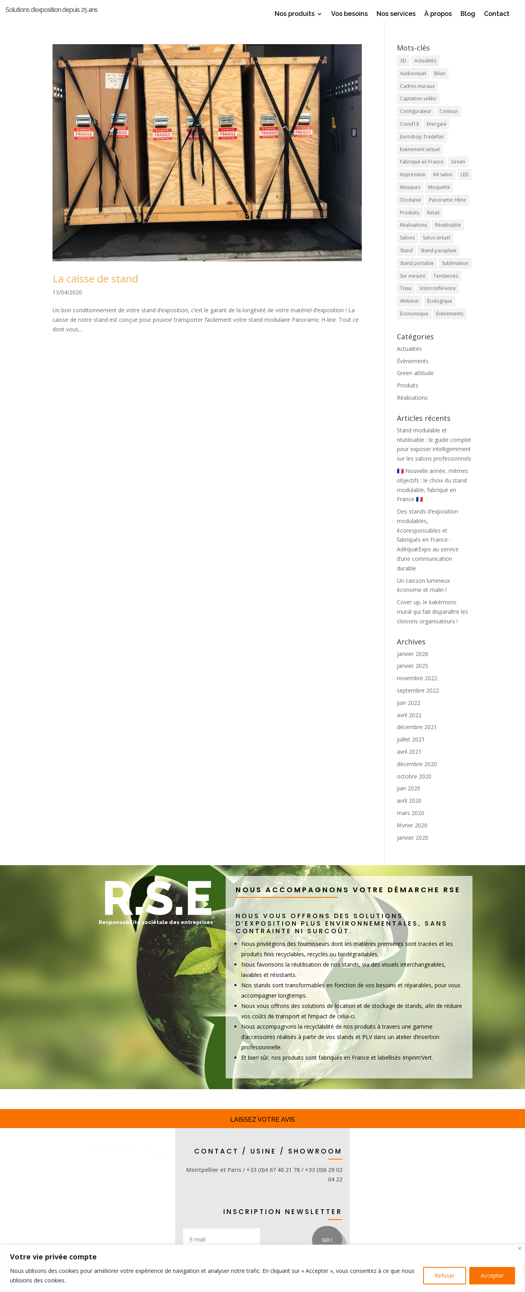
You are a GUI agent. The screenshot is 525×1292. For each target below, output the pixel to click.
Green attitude (415, 385)
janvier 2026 (412, 665)
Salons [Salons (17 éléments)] (407, 249)
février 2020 (412, 837)
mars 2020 (410, 825)
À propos (438, 14)
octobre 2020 (414, 788)
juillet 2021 (411, 751)
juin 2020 (408, 800)
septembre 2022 (418, 702)
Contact (496, 14)
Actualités (409, 360)
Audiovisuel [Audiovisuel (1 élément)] (413, 85)
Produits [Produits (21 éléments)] (409, 224)
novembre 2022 (417, 690)
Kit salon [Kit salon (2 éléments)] (443, 186)
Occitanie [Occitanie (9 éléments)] (410, 211)
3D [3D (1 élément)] (403, 72)
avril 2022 (409, 727)
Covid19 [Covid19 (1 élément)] (409, 135)
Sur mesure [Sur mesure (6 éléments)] (412, 287)
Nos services (396, 14)
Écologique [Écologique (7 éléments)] (439, 312)
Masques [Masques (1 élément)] (410, 199)
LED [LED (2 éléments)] (465, 186)
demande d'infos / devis (112, 1239)
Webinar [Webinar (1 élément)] (409, 312)
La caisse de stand (95, 290)
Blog (468, 14)
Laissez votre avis (262, 1131)
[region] (262, 1268)
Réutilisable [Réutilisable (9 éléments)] (448, 237)
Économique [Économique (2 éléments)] (414, 325)
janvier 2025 (412, 678)
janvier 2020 (412, 849)
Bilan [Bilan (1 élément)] (439, 85)
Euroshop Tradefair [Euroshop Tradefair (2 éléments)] (422, 148)
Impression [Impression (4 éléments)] (412, 186)
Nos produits (294, 14)
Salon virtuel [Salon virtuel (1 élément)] (436, 249)
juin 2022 (408, 714)
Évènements (413, 373)
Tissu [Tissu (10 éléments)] (406, 300)
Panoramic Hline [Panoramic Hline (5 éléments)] (447, 211)
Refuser (445, 1275)
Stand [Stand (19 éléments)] (406, 262)
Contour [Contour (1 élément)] (448, 123)
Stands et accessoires (114, 1183)
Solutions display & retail (106, 1211)
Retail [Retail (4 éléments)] (433, 224)
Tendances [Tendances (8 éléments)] (445, 287)
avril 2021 (409, 763)
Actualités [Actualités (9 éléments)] (425, 72)
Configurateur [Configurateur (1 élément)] (415, 123)
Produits (407, 397)
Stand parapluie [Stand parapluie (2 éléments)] (439, 262)
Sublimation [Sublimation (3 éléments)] (455, 275)
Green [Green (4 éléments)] (458, 174)
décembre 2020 (417, 776)
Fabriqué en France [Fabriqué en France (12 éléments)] (421, 174)
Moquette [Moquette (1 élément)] (439, 199)
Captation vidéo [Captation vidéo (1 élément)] (418, 110)
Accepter (492, 1275)
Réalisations (412, 409)
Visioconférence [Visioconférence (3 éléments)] (438, 300)
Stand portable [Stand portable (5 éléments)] (417, 275)
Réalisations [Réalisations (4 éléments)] (413, 237)
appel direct (186, 1203)
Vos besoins (349, 14)
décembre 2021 (417, 739)
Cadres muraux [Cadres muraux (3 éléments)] (417, 98)
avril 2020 (409, 812)
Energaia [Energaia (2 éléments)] (436, 135)
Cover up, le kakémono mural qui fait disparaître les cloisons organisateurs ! (432, 623)
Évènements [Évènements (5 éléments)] (449, 325)
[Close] (519, 1248)
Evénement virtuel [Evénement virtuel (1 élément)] (420, 161)
